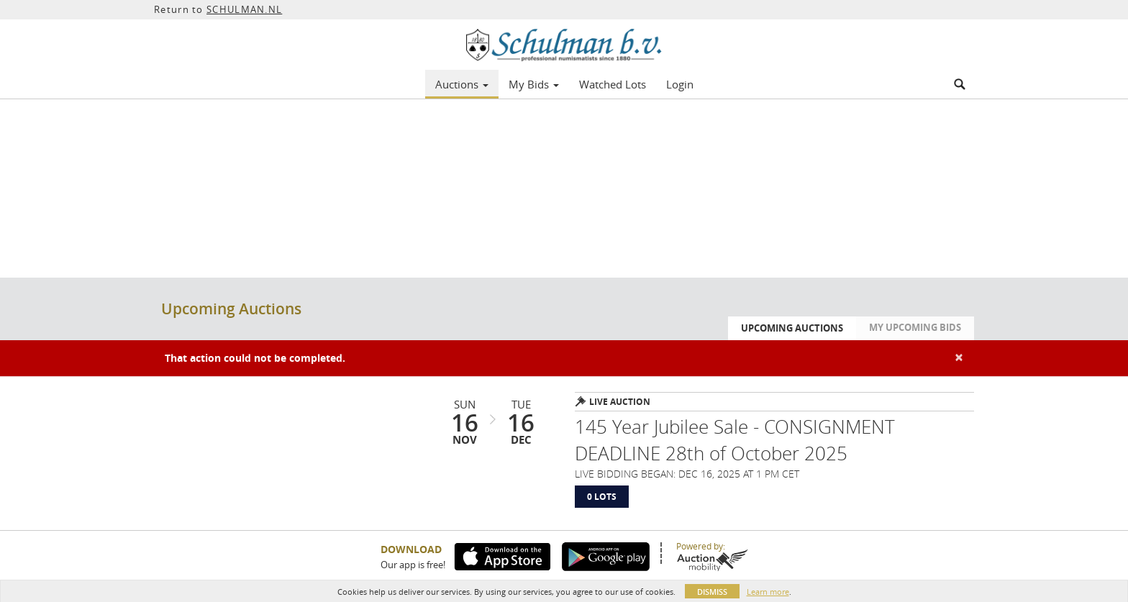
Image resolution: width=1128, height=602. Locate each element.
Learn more (768, 591)
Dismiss (712, 591)
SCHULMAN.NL (244, 9)
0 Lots (602, 497)
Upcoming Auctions (792, 327)
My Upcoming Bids (915, 327)
